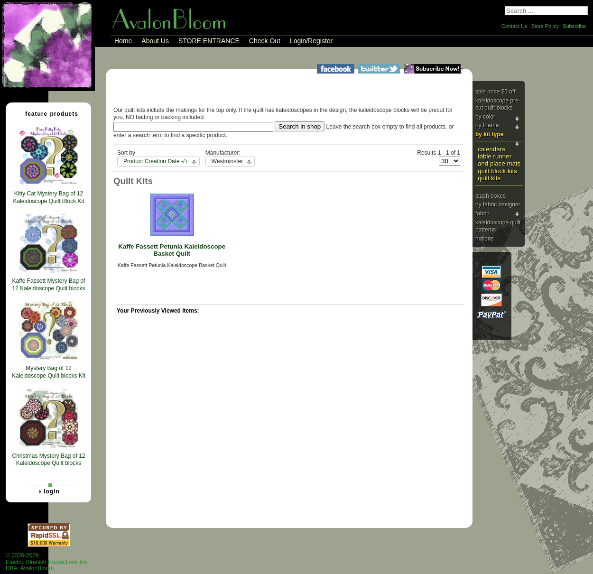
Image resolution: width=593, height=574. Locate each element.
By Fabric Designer (497, 204)
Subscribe (574, 26)
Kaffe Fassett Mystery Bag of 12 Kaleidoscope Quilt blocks (48, 285)
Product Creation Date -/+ (155, 161)
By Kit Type (489, 134)
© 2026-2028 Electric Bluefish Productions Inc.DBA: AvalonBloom (47, 562)
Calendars (491, 149)
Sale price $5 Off (495, 91)
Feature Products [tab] (48, 113)
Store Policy (545, 26)
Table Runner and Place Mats (499, 160)
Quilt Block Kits (497, 171)
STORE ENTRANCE (209, 41)
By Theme (487, 125)
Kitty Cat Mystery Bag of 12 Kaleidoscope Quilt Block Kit (48, 197)
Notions (484, 238)
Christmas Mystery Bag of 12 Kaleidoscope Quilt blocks (48, 460)
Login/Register (311, 41)
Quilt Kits (489, 178)
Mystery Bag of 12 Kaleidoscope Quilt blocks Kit (48, 372)
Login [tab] (48, 491)
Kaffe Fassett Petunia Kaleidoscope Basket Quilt (171, 250)
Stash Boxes (490, 196)
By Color (485, 116)
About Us (155, 41)
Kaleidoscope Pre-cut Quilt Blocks (497, 104)
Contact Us (514, 26)
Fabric (482, 213)
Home (123, 41)
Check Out (264, 41)
